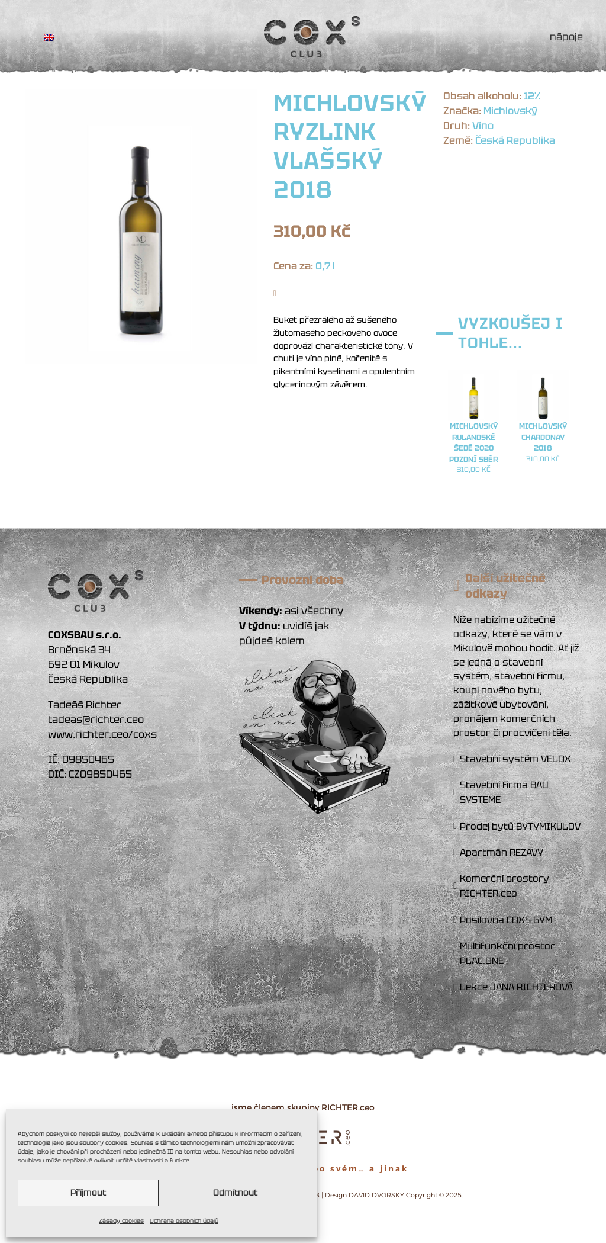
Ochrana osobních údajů (184, 1221)
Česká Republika (515, 140)
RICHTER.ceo (348, 1107)
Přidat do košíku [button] (474, 495)
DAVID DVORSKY (376, 1195)
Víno (483, 125)
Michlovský (510, 110)
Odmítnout (235, 1193)
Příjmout (88, 1193)
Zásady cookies (121, 1221)
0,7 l (325, 265)
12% (532, 95)
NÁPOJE (566, 36)
